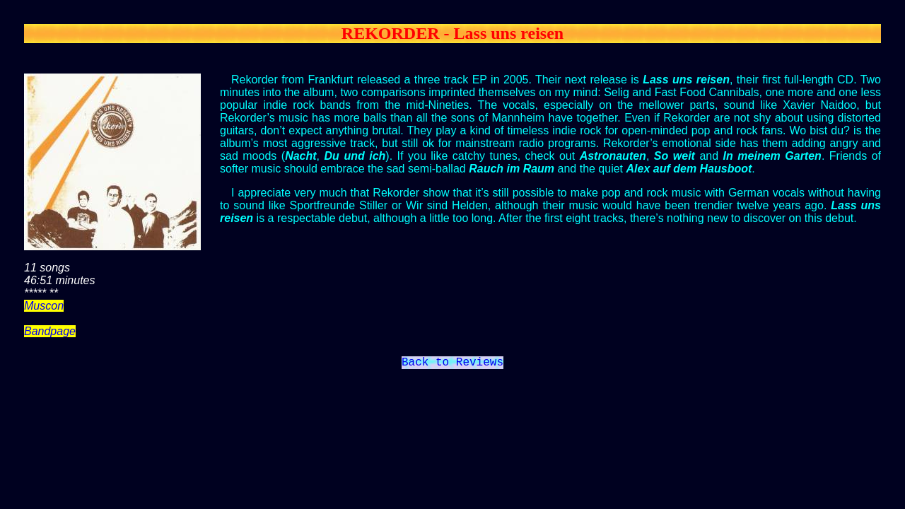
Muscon (44, 306)
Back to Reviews (452, 364)
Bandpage (50, 331)
